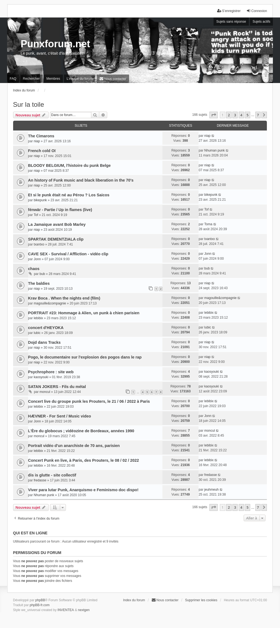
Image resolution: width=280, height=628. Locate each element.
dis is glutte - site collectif (52, 475)
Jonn (37, 259)
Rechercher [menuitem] (31, 79)
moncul (45, 392)
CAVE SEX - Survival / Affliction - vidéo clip (68, 254)
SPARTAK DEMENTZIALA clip (56, 239)
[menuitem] (113, 79)
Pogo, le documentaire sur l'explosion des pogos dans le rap (85, 357)
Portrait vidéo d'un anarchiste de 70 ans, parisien (74, 445)
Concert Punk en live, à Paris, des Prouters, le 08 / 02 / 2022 (83, 460)
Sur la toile (28, 104)
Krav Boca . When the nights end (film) (64, 298)
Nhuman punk (214, 150)
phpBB (40, 600)
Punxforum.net (55, 43)
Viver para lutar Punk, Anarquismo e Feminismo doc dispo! (83, 490)
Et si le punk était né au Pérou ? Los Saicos (68, 195)
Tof (36, 215)
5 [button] (247, 114)
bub (42, 274)
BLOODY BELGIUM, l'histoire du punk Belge (69, 165)
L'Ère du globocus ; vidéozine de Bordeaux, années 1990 (81, 431)
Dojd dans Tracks (44, 342)
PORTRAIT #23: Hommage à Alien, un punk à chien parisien (83, 313)
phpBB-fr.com (40, 605)
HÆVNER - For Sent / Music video (59, 416)
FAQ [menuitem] (13, 79)
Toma (208, 224)
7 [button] (258, 114)
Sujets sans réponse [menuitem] (231, 21)
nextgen (84, 610)
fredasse (40, 480)
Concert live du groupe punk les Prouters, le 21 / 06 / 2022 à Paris (89, 401)
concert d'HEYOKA (46, 327)
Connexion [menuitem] (256, 11)
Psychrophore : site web (51, 372)
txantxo (39, 244)
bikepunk (40, 200)
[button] (213, 115)
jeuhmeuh (211, 489)
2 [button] (229, 114)
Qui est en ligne (30, 533)
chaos (34, 268)
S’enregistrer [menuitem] (229, 11)
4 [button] (241, 114)
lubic (37, 333)
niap (37, 141)
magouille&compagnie (50, 303)
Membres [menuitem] (53, 79)
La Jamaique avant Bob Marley (57, 224)
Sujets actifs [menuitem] (261, 21)
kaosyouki (41, 377)
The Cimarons (41, 136)
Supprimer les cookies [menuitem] (201, 600)
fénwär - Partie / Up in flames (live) (60, 210)
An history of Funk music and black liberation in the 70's (81, 180)
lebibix (38, 318)
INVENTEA (65, 610)
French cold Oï (42, 151)
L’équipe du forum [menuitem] (80, 79)
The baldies (39, 283)
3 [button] (235, 114)
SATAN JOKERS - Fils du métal (57, 386)
